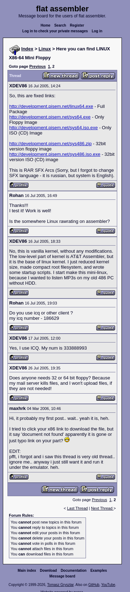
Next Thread (102, 508)
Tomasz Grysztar (60, 585)
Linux (45, 48)
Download (48, 570)
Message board (62, 576)
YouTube (108, 585)
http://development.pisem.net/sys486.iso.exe (55, 154)
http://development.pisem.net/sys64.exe (50, 117)
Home (45, 25)
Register (77, 25)
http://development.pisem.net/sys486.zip (50, 143)
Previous (37, 66)
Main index (27, 570)
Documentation (74, 570)
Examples (98, 570)
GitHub (93, 585)
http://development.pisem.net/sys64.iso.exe (53, 127)
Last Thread (77, 508)
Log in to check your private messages (55, 31)
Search (60, 25)
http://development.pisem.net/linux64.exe (51, 106)
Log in (97, 31)
